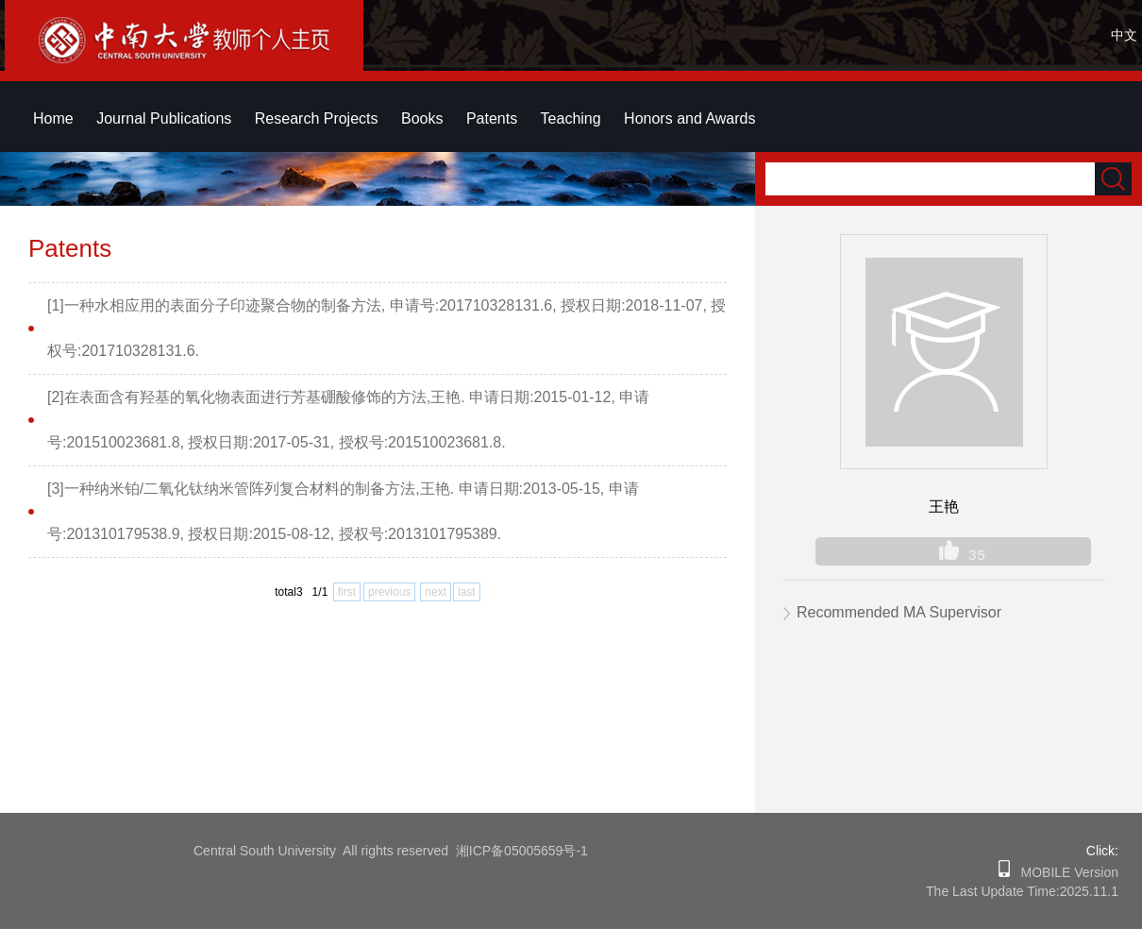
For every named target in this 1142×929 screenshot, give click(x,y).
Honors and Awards (689, 118)
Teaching (571, 118)
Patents (491, 118)
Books (422, 118)
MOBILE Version (1064, 872)
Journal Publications (163, 118)
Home (53, 118)
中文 (1124, 34)
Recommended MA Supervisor (899, 612)
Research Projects (316, 118)
